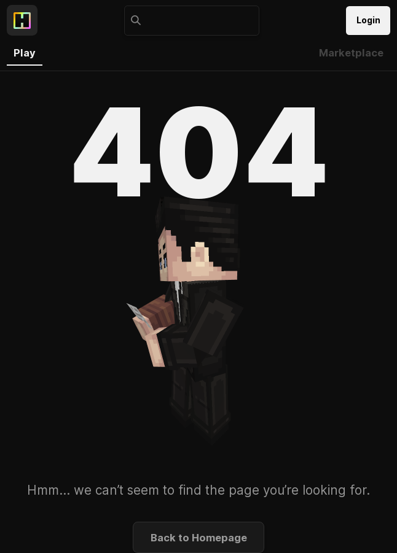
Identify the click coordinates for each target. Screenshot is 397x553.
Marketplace (351, 53)
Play (25, 53)
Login (368, 20)
